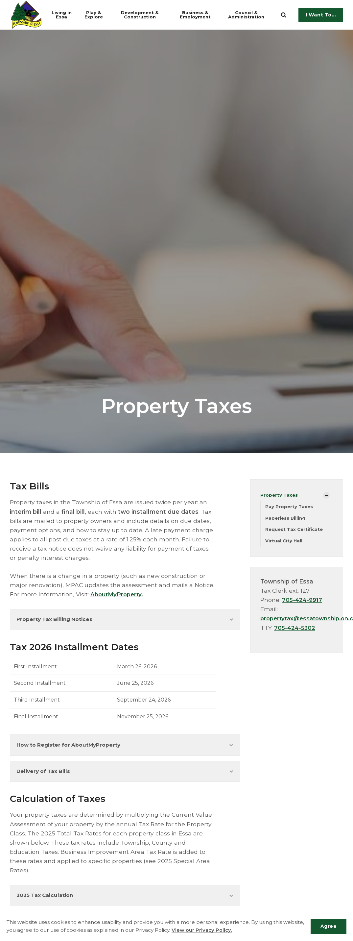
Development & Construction (145, 14)
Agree (327, 926)
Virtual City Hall (284, 542)
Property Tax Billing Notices (125, 620)
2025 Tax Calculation (125, 899)
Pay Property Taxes (289, 507)
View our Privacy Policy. (224, 930)
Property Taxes (279, 495)
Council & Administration (251, 14)
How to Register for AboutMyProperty (125, 746)
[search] (283, 15)
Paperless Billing (286, 518)
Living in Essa (64, 14)
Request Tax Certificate (295, 530)
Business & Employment (201, 14)
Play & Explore (97, 14)
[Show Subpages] (326, 495)
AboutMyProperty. (118, 594)
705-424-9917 (302, 601)
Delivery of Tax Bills (125, 774)
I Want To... (321, 15)
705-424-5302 (295, 628)
